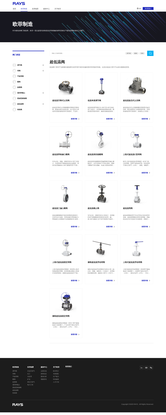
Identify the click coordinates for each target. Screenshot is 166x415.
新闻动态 (44, 374)
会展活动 (44, 371)
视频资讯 (44, 380)
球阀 (142, 53)
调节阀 (129, 53)
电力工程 (30, 386)
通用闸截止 (16, 386)
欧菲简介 (56, 371)
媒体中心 (46, 9)
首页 (14, 9)
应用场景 (35, 9)
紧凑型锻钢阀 (16, 389)
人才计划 (56, 383)
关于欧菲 (58, 9)
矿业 (28, 380)
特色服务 (56, 380)
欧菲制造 (24, 9)
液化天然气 (31, 383)
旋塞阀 (14, 383)
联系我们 (148, 8)
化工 (28, 374)
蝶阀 (135, 53)
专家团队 (56, 374)
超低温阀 (15, 392)
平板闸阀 (15, 377)
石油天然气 (31, 371)
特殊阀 (14, 395)
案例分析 (44, 377)
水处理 (29, 377)
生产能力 (56, 377)
